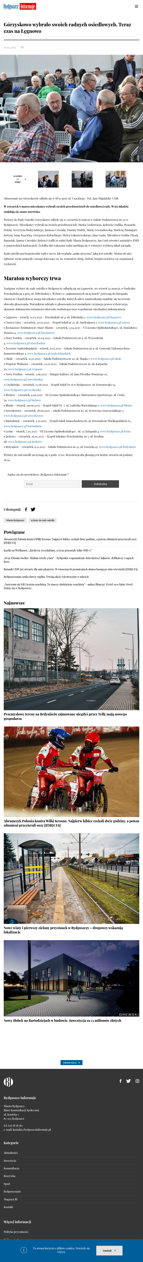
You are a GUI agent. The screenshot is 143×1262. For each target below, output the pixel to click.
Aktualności (11, 1153)
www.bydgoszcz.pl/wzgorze (25, 369)
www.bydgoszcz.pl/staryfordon (26, 343)
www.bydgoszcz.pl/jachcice (25, 441)
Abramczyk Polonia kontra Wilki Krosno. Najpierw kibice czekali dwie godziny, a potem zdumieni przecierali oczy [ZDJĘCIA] (71, 823)
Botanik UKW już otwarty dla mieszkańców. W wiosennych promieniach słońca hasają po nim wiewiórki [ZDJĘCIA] (70, 569)
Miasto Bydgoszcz (15, 520)
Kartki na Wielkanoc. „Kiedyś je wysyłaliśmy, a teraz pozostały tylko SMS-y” (48, 550)
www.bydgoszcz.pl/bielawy (24, 400)
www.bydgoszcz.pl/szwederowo (23, 415)
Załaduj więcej (70, 1062)
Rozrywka (9, 1176)
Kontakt (8, 1207)
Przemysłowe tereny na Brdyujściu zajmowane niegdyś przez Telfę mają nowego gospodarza (65, 716)
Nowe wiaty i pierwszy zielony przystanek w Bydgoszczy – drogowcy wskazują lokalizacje (63, 930)
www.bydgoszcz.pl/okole (106, 359)
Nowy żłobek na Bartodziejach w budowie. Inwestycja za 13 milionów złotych (62, 1020)
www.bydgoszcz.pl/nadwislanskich (49, 353)
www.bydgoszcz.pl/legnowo (103, 317)
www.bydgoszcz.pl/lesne (115, 431)
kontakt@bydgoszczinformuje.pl (32, 1129)
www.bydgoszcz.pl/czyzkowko (22, 390)
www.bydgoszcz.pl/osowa (114, 322)
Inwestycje (10, 1160)
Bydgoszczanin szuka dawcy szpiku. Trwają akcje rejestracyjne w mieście (46, 577)
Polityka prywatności (16, 1232)
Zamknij (107, 1250)
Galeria (17, 179)
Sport (7, 1184)
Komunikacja (11, 1168)
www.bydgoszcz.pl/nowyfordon (23, 379)
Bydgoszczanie (12, 1191)
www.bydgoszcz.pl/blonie (116, 405)
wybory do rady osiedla (42, 520)
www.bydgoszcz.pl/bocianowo (36, 333)
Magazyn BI (10, 1199)
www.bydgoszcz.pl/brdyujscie (117, 447)
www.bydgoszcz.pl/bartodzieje (23, 426)
